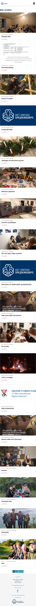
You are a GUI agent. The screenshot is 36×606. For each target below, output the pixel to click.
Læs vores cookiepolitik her (18, 595)
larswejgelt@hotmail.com (18, 585)
